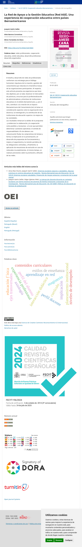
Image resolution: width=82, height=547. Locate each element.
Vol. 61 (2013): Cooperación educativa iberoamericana (35, 8)
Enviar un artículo (12, 208)
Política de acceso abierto (13, 325)
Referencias (26, 63)
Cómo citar (7, 66)
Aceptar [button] (49, 540)
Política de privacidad (37, 524)
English (7, 227)
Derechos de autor (11, 328)
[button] (56, 146)
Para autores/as (9, 247)
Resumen (6, 63)
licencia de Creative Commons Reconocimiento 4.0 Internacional (45, 323)
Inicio (6, 8)
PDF (54, 75)
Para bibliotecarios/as (11, 250)
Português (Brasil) (10, 224)
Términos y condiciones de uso (17, 524)
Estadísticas (37, 63)
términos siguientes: (56, 122)
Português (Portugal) (11, 231)
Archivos (13, 8)
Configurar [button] (68, 540)
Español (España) (10, 221)
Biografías (16, 63)
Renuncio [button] (59, 540)
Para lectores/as (9, 243)
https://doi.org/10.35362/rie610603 (20, 48)
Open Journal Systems (12, 499)
